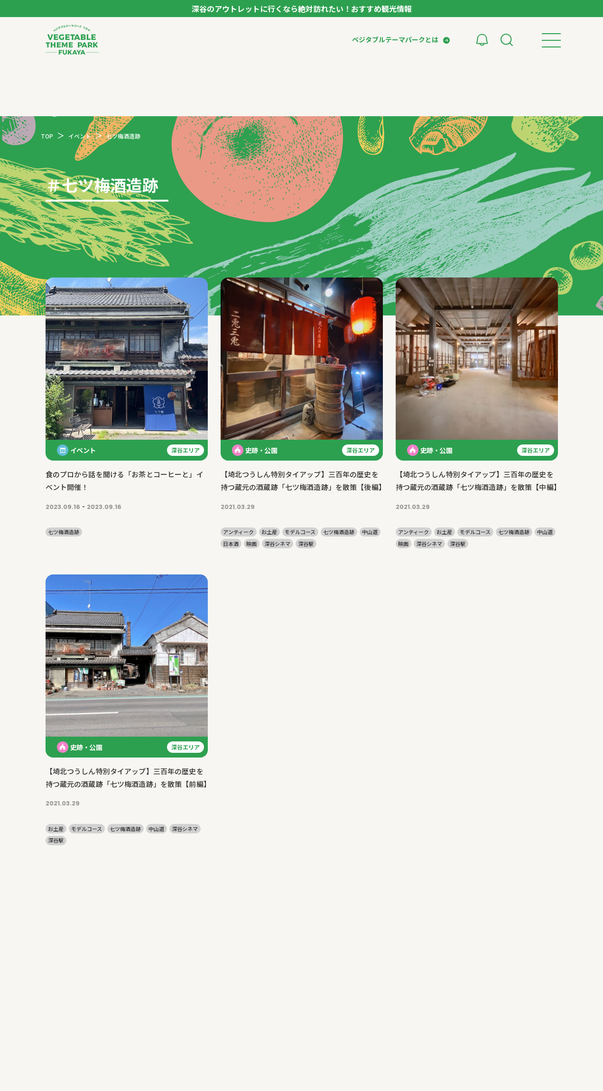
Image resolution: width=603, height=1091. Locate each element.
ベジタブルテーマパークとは (395, 39)
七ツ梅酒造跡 (63, 532)
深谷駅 (306, 544)
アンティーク (238, 532)
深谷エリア (185, 450)
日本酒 (231, 544)
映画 (251, 544)
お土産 (269, 532)
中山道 (370, 532)
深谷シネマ (277, 544)
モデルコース (300, 532)
